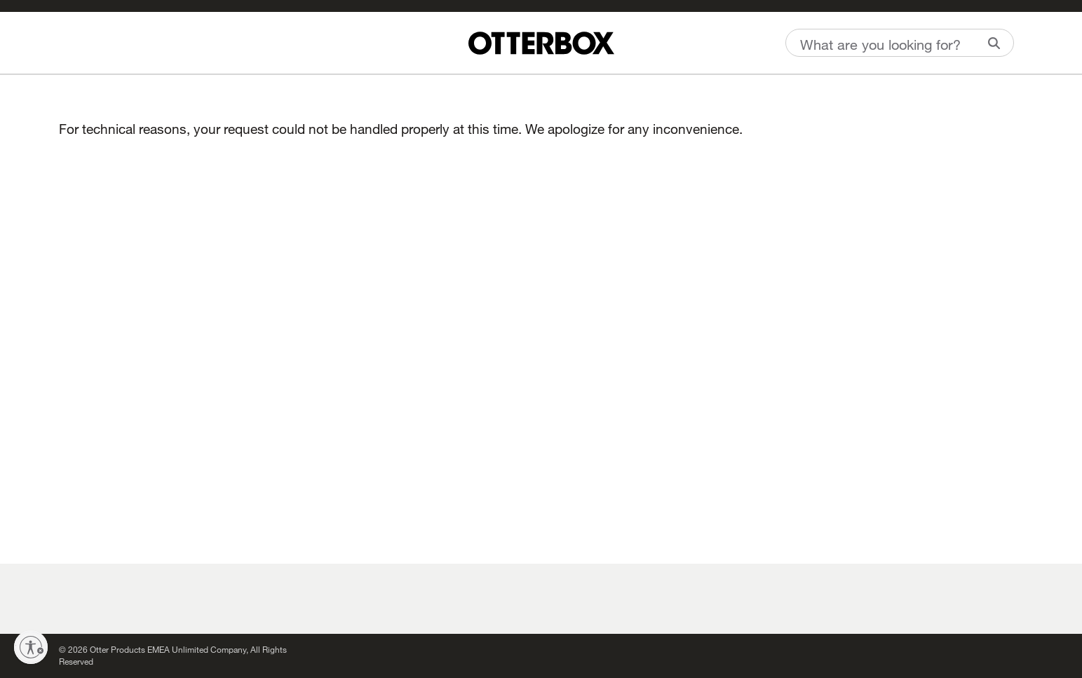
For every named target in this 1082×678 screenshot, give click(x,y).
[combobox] (899, 43)
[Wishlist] (63, 41)
